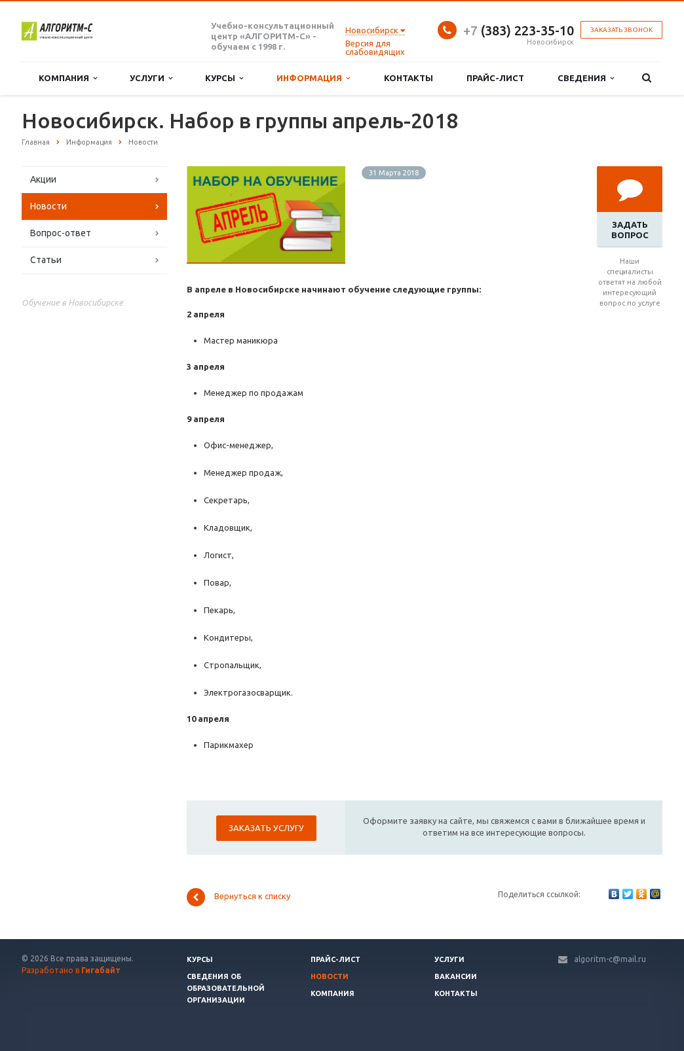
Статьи (46, 260)
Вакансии (455, 976)
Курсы (224, 78)
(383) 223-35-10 (518, 30)
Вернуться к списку (238, 897)
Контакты (408, 77)
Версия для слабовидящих (375, 47)
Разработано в (71, 970)
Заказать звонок (621, 29)
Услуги (151, 78)
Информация (313, 78)
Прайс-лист (495, 77)
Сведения (586, 78)
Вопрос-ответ (60, 233)
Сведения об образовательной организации (226, 988)
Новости (48, 206)
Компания (68, 78)
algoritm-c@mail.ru (610, 959)
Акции (43, 179)
